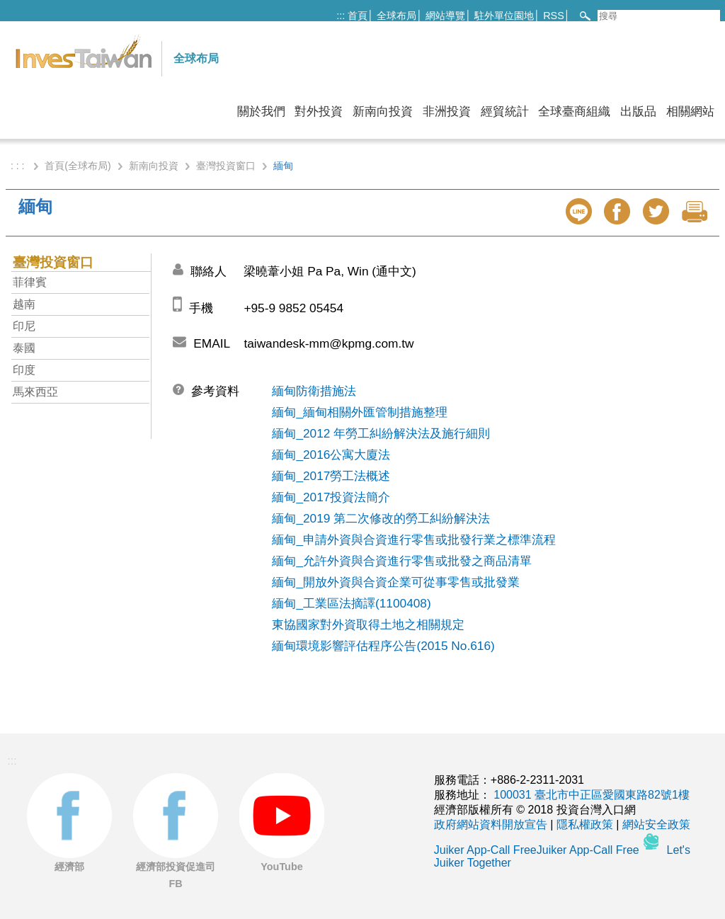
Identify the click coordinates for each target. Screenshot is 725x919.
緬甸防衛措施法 (314, 391)
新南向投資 (383, 111)
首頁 (357, 15)
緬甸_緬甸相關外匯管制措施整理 (359, 412)
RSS (553, 15)
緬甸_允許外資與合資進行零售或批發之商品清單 (402, 561)
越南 (24, 304)
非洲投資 (447, 111)
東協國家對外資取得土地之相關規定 (368, 624)
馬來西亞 (35, 392)
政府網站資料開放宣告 (490, 824)
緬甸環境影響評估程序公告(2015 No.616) (383, 646)
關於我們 (261, 111)
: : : (19, 165)
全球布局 (396, 15)
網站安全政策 (656, 824)
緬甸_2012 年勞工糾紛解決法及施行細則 (381, 433)
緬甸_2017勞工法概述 (331, 476)
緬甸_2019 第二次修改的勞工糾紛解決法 (381, 518)
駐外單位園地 (504, 15)
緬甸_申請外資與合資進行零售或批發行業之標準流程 (414, 539)
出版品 (638, 111)
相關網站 (690, 111)
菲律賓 (30, 282)
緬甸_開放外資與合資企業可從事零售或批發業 (396, 582)
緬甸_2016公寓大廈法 (331, 454)
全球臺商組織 (574, 111)
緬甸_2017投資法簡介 (331, 497)
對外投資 (319, 111)
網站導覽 (445, 15)
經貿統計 (505, 111)
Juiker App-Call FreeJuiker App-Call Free (538, 850)
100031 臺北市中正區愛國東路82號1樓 (591, 795)
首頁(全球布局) (77, 165)
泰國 (24, 348)
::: (340, 15)
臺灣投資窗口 (226, 165)
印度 (24, 370)
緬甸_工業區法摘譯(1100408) (351, 603)
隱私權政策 (584, 824)
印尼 (24, 326)
